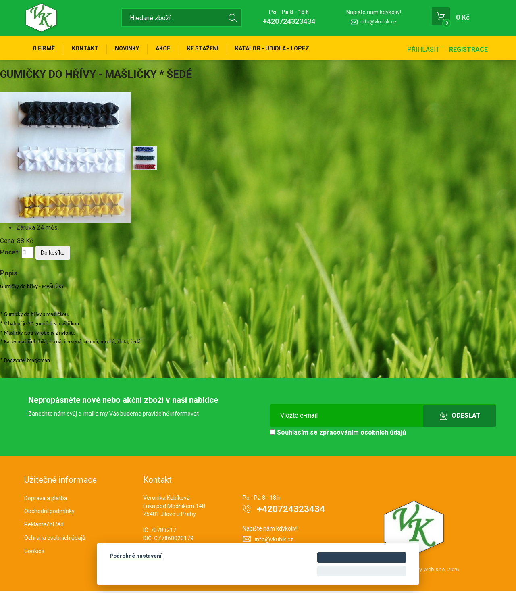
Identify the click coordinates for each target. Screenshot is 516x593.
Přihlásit (423, 49)
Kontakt (87, 49)
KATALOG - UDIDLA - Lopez (280, 49)
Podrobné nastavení (136, 555)
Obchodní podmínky (49, 513)
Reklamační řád (44, 526)
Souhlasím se (338, 433)
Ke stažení (209, 49)
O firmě (44, 49)
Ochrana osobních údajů (54, 539)
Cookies (34, 552)
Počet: (10, 254)
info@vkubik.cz (378, 22)
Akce (168, 49)
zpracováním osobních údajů (362, 433)
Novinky (131, 49)
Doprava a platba (45, 499)
